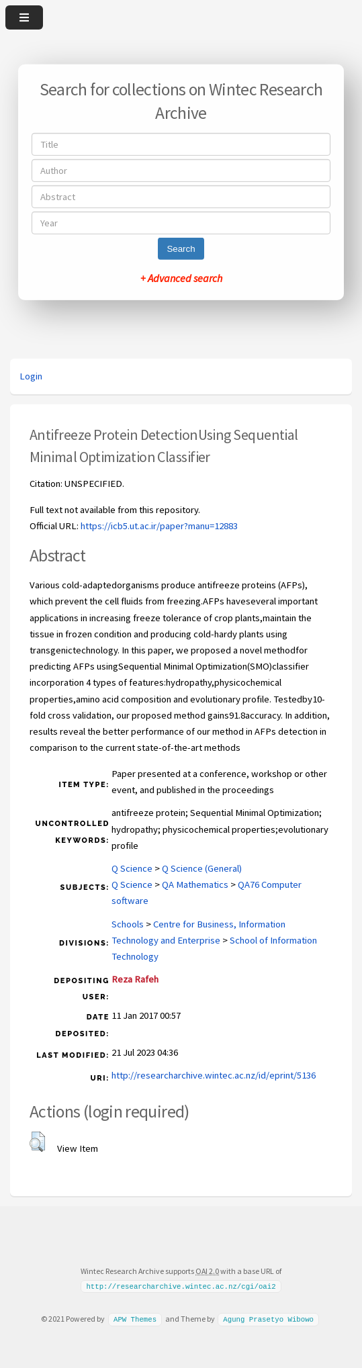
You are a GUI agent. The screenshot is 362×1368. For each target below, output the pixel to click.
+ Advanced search (181, 278)
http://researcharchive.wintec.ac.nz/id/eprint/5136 (213, 1075)
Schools (127, 924)
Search (181, 249)
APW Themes (135, 1319)
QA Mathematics (195, 884)
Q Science (131, 868)
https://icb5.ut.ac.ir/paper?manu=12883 (159, 526)
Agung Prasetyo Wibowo (268, 1319)
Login (30, 376)
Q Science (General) (202, 868)
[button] (37, 1142)
